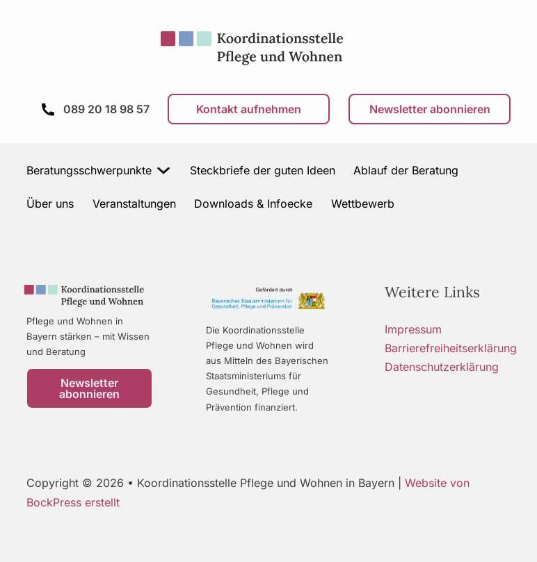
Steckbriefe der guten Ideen (262, 170)
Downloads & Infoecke (253, 203)
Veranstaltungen (134, 203)
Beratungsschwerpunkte (89, 170)
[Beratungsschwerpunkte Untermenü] (164, 170)
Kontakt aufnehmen (248, 109)
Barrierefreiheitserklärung (451, 348)
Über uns (50, 203)
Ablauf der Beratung (405, 170)
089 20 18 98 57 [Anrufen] (106, 109)
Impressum (413, 329)
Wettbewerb (362, 203)
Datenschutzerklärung (442, 367)
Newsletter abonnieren (429, 109)
